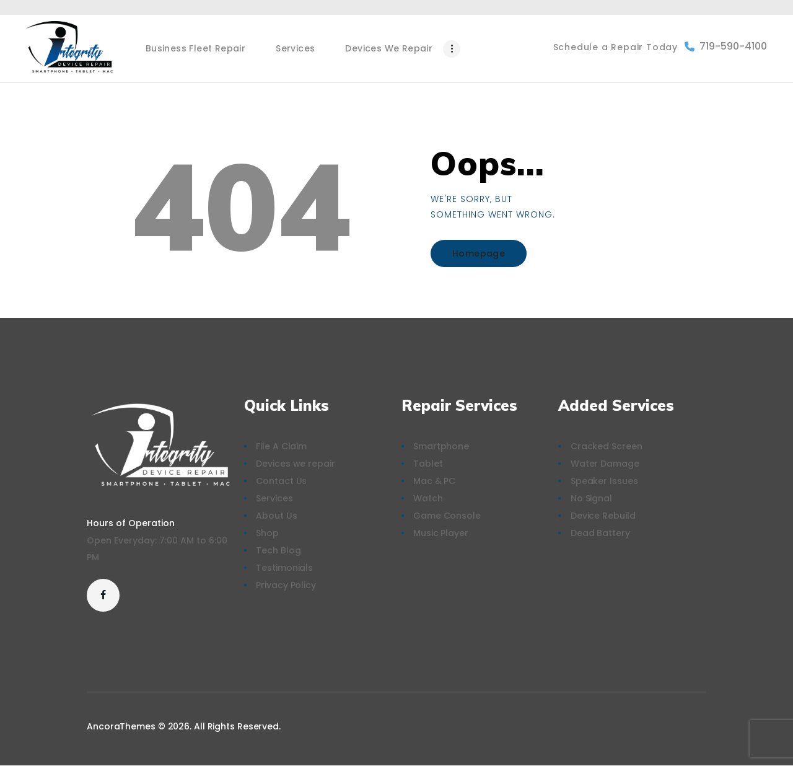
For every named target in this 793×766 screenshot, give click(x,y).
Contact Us (281, 481)
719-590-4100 (726, 46)
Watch (428, 498)
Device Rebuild (603, 515)
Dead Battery (600, 533)
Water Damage (605, 463)
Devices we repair (295, 463)
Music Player (440, 533)
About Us (276, 515)
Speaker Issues (604, 481)
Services (274, 498)
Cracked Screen (606, 446)
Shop (267, 533)
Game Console (447, 515)
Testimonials (284, 567)
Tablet (427, 463)
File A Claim (281, 446)
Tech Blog (278, 550)
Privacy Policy (286, 585)
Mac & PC (434, 481)
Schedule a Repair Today (615, 47)
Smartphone (441, 446)
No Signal (591, 498)
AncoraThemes (121, 726)
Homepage (478, 253)
